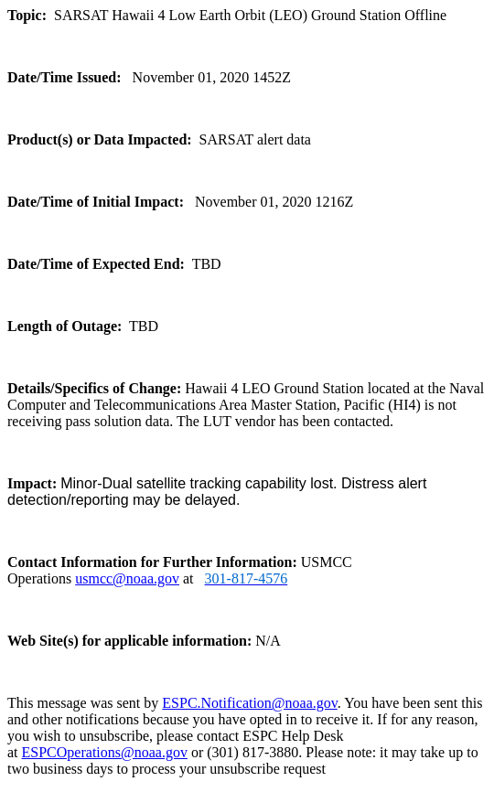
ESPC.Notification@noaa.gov (249, 703)
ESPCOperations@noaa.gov (105, 752)
